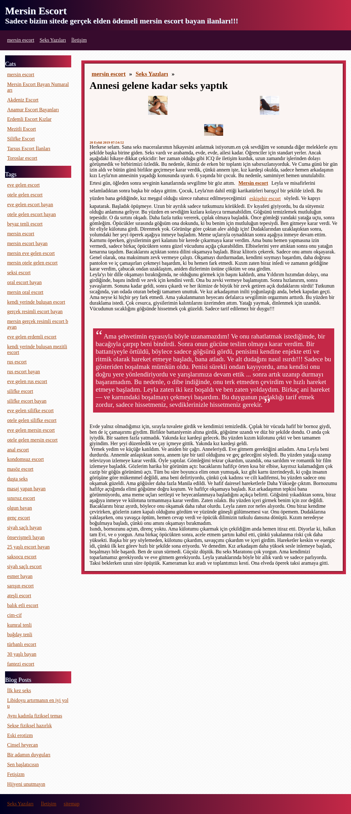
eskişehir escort (265, 198)
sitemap (71, 803)
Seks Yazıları (53, 40)
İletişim (79, 40)
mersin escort (20, 40)
